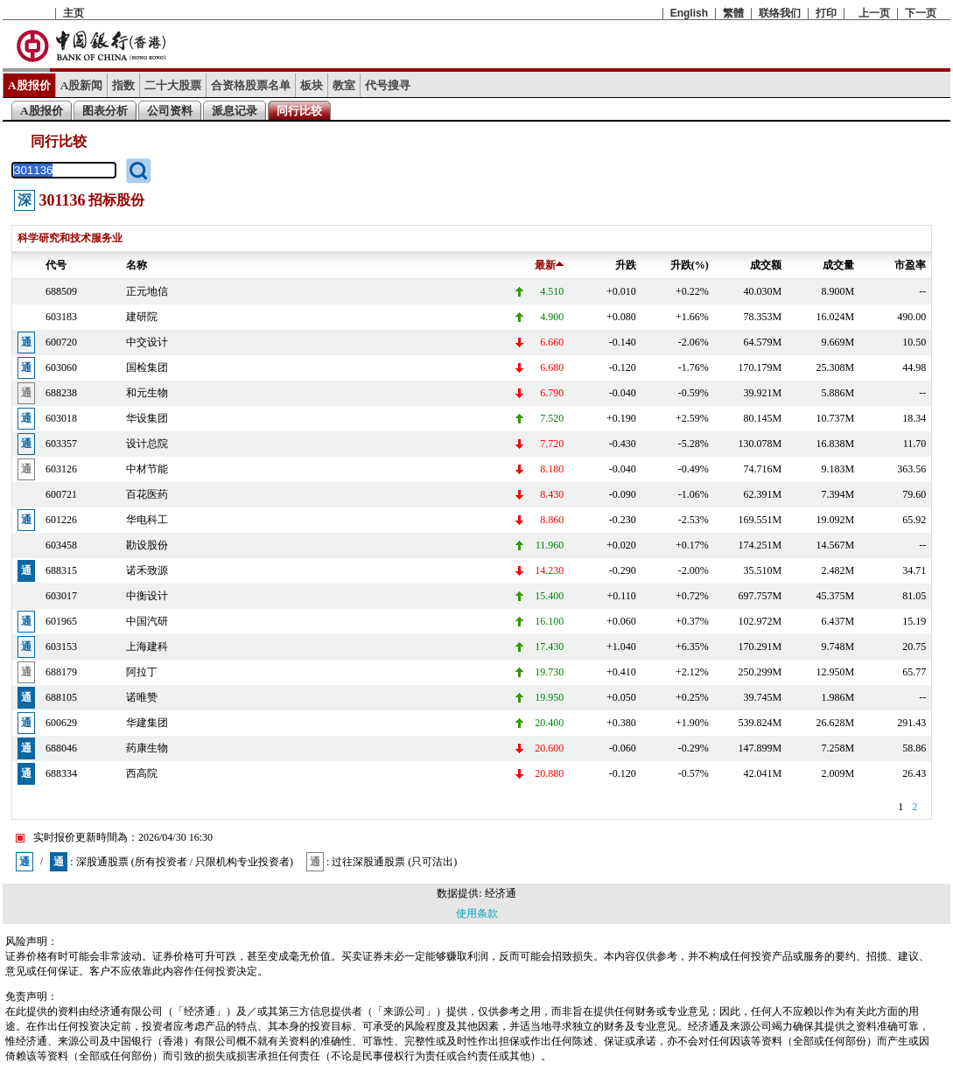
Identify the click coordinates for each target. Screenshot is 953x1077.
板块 (311, 85)
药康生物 (147, 748)
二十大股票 (172, 85)
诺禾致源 (147, 570)
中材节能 (147, 469)
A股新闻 (81, 85)
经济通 (500, 893)
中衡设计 (147, 596)
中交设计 (147, 342)
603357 (61, 443)
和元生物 (147, 393)
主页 (73, 13)
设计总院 (147, 443)
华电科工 (147, 520)
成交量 (838, 265)
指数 (123, 85)
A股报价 (29, 85)
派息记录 (234, 110)
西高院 (142, 773)
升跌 (625, 265)
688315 (61, 570)
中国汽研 (147, 621)
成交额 (765, 265)
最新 (549, 265)
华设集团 (147, 418)
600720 (61, 342)
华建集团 (147, 723)
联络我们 (780, 13)
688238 (61, 393)
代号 (56, 265)
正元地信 (147, 291)
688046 (61, 748)
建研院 (142, 317)
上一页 (874, 13)
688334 (61, 773)
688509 (61, 291)
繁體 (733, 13)
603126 (61, 469)
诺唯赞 (142, 697)
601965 (61, 621)
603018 (61, 418)
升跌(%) (689, 265)
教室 (344, 85)
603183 (61, 317)
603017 (61, 596)
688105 (61, 697)
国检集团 (147, 367)
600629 (61, 723)
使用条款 (477, 913)
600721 (61, 494)
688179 (61, 672)
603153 (61, 646)
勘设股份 (147, 545)
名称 (136, 265)
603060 (61, 367)
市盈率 (910, 265)
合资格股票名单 (251, 85)
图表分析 (105, 110)
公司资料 (170, 110)
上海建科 (147, 646)
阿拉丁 (142, 672)
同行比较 (299, 110)
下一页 (920, 13)
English (689, 13)
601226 (61, 520)
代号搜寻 (387, 85)
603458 (61, 545)
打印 (826, 13)
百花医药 (147, 494)
